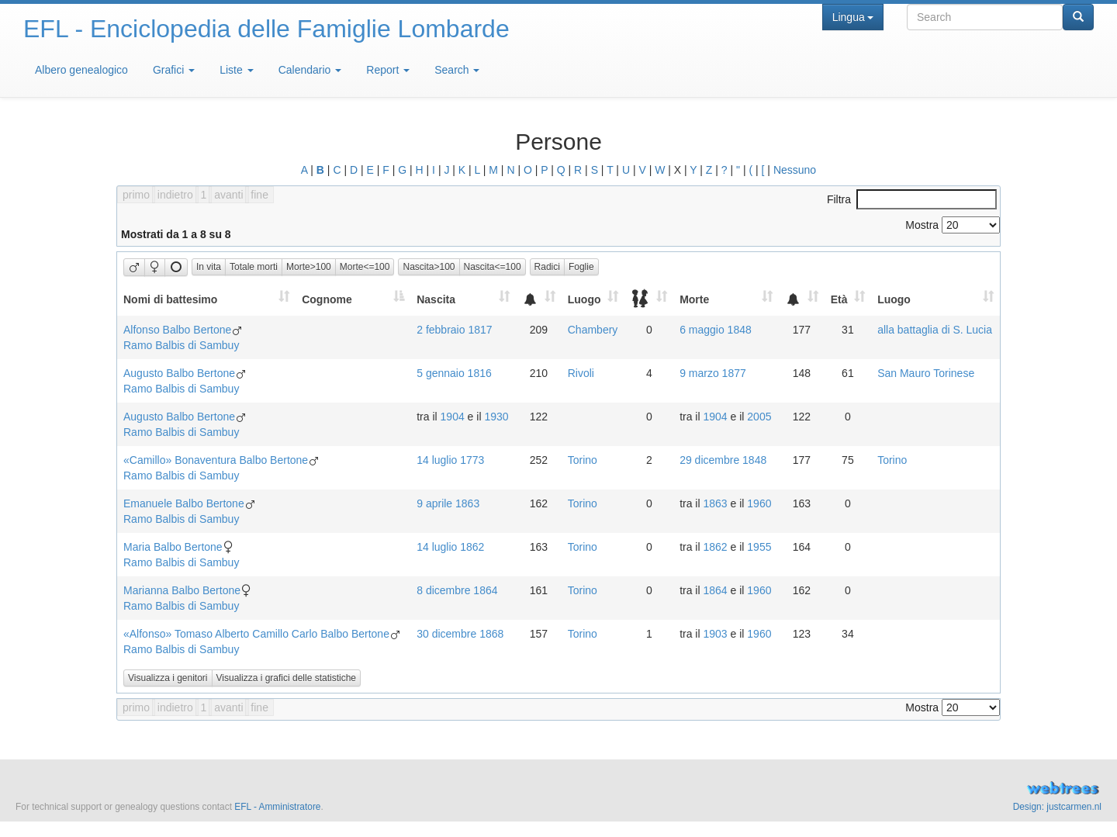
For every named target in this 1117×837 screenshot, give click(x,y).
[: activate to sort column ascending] (539, 299)
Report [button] (388, 70)
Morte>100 (308, 266)
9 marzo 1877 (713, 373)
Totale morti (254, 266)
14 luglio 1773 (450, 460)
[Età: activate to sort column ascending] (848, 299)
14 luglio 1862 (450, 547)
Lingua (852, 17)
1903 (715, 634)
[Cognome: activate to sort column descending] (353, 299)
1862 (715, 547)
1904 (453, 416)
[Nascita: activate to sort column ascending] (463, 299)
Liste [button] (236, 70)
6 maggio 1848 (716, 329)
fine (259, 194)
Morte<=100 (365, 266)
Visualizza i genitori (168, 678)
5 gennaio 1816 (454, 373)
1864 (715, 590)
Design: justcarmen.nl (1057, 806)
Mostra (952, 224)
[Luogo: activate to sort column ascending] (593, 299)
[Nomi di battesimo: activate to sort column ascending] (206, 299)
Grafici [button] (174, 70)
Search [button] (456, 70)
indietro (175, 194)
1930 (496, 416)
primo (136, 194)
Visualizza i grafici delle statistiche (286, 678)
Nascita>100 (429, 266)
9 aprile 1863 (448, 503)
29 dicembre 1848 (723, 460)
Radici (547, 266)
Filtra (912, 199)
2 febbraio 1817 (454, 329)
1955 (759, 547)
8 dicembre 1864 (457, 590)
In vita (208, 266)
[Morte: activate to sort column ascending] (726, 299)
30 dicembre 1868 (460, 634)
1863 (715, 503)
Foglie (581, 266)
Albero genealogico (81, 70)
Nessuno (794, 170)
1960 (759, 503)
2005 (759, 416)
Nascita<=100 (492, 266)
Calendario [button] (310, 70)
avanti (228, 194)
